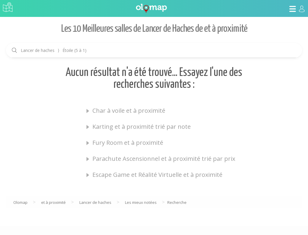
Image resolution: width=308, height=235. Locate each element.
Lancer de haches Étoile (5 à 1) (53, 50)
